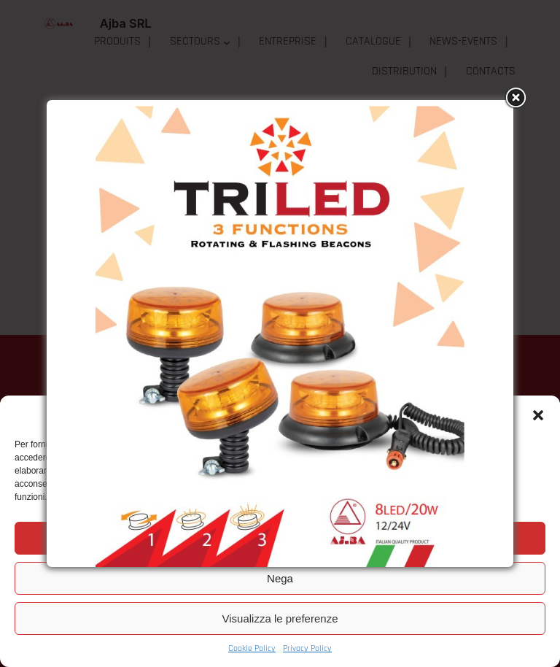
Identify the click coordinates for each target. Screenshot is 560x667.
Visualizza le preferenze (280, 618)
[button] (538, 415)
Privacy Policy (307, 648)
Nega (280, 578)
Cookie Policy (252, 648)
